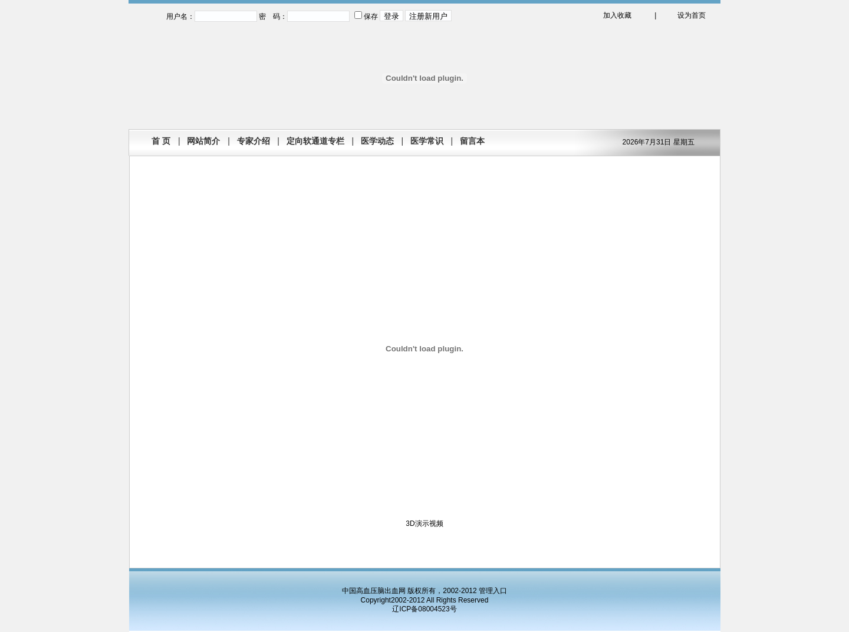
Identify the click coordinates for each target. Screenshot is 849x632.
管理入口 (493, 591)
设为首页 (691, 15)
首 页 (161, 141)
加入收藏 (617, 15)
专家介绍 (253, 141)
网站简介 (203, 141)
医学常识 (426, 141)
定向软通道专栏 (315, 141)
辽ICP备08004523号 (424, 609)
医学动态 (377, 141)
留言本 (472, 141)
